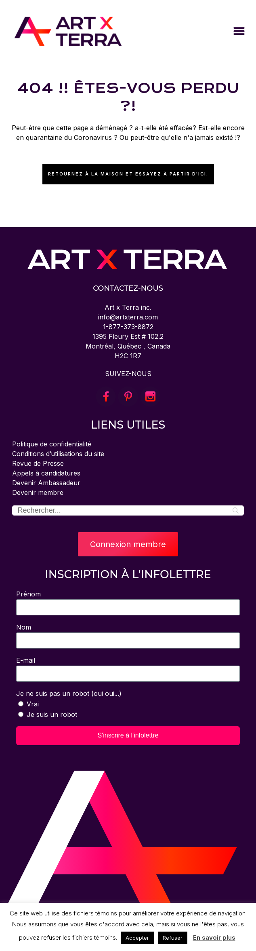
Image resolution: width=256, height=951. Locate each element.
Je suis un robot (52, 714)
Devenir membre (37, 492)
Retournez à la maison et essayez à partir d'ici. (128, 174)
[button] (239, 31)
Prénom (28, 594)
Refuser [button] (173, 937)
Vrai (33, 704)
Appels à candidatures (46, 473)
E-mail (25, 660)
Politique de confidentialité (51, 444)
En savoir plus (214, 937)
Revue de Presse (38, 463)
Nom (23, 627)
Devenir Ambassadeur (46, 483)
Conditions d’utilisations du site (58, 454)
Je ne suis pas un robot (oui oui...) (69, 693)
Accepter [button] (137, 937)
